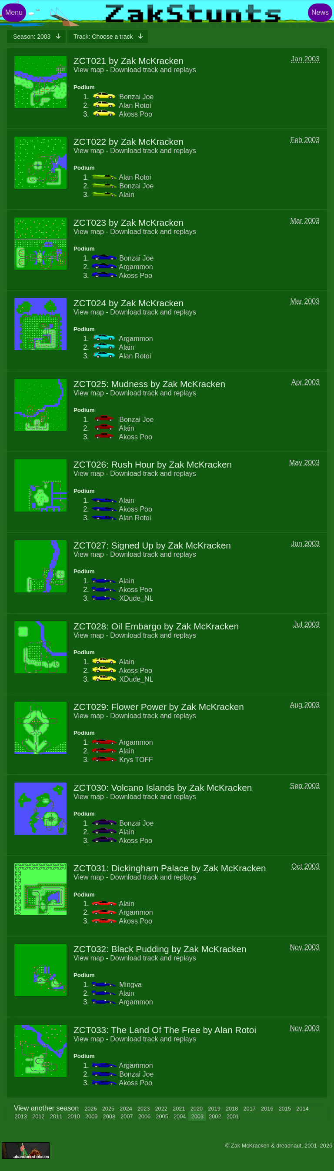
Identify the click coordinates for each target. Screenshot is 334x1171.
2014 (302, 1108)
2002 (215, 1116)
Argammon (136, 267)
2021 (179, 1108)
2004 (180, 1116)
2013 (21, 1116)
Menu (14, 12)
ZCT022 (89, 142)
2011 (56, 1116)
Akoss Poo (135, 114)
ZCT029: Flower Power (120, 707)
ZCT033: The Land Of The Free (136, 1030)
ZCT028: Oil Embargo (117, 626)
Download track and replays (153, 70)
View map (88, 70)
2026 (90, 1108)
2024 (126, 1108)
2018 (232, 1108)
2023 (143, 1108)
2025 (108, 1108)
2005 (162, 1116)
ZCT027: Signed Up (113, 545)
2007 (126, 1116)
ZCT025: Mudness (110, 384)
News (320, 12)
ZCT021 (89, 61)
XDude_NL (136, 598)
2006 (144, 1116)
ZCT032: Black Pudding (121, 949)
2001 (233, 1116)
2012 (38, 1116)
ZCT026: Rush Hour (113, 464)
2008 (109, 1116)
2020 (196, 1108)
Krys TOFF (136, 759)
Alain (126, 194)
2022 (161, 1108)
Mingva (130, 984)
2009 (91, 1116)
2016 (267, 1108)
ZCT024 (89, 303)
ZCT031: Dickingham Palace (131, 868)
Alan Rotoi (135, 105)
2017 (249, 1108)
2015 (285, 1108)
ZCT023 (89, 222)
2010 (73, 1116)
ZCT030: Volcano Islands (123, 788)
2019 (214, 1108)
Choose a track (103, 36)
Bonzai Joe (136, 96)
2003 (32, 36)
